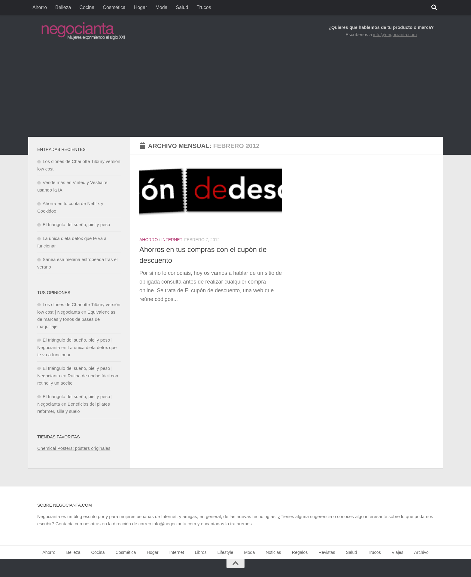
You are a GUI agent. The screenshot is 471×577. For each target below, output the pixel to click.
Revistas (326, 552)
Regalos (300, 552)
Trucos (203, 7)
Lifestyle (225, 552)
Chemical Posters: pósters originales (73, 448)
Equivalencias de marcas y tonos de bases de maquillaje (76, 319)
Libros (200, 552)
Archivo (421, 552)
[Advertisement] (235, 92)
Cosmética (114, 7)
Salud (182, 7)
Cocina (87, 7)
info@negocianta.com (395, 34)
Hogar (140, 7)
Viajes (397, 552)
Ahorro (39, 7)
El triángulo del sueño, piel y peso (76, 224)
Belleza (63, 7)
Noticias (273, 552)
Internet (171, 239)
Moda (161, 7)
